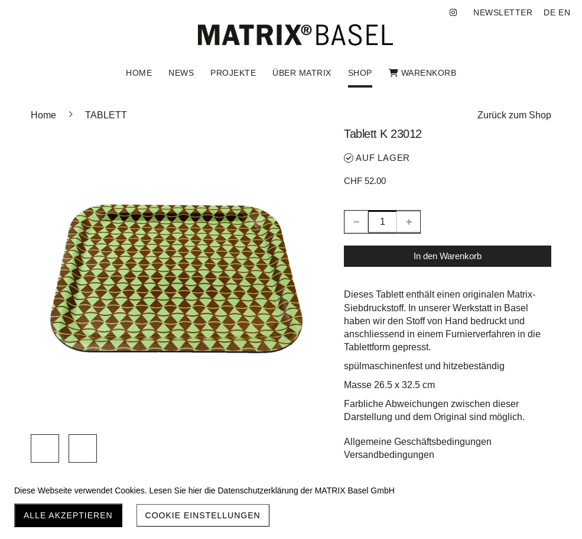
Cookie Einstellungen (203, 515)
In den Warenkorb (448, 256)
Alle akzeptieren (68, 515)
